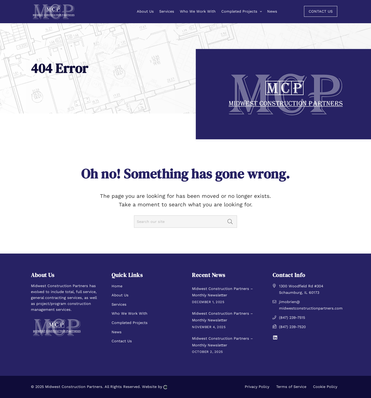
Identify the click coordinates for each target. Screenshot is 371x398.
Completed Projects (130, 323)
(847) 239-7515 (292, 317)
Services (119, 304)
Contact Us (122, 341)
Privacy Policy (257, 387)
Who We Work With (129, 313)
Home (117, 286)
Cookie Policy (325, 387)
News (117, 332)
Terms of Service (291, 387)
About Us (120, 295)
